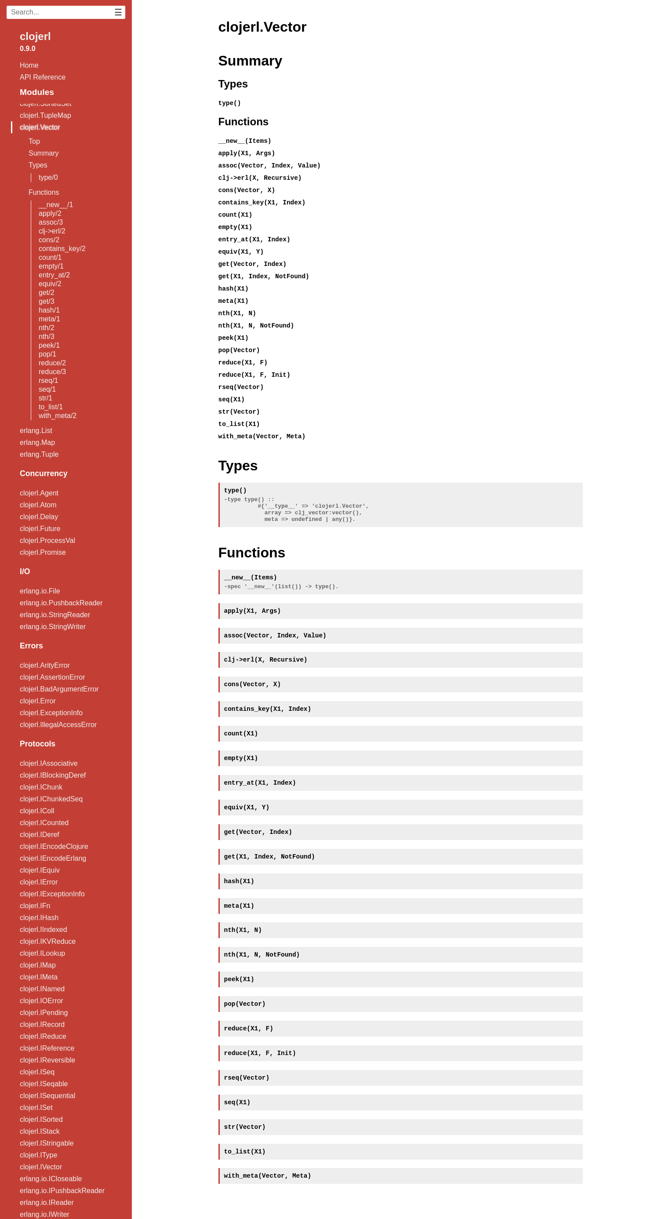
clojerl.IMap (38, 965)
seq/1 (47, 389)
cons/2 (49, 240)
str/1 (45, 398)
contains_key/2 (62, 248)
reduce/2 (52, 363)
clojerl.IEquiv (40, 870)
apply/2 (50, 213)
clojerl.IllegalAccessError (58, 724)
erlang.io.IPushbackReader (62, 1190)
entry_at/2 (54, 275)
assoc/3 (51, 222)
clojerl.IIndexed (43, 929)
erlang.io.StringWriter (53, 626)
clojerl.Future (40, 528)
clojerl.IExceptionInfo (52, 894)
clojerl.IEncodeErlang (53, 858)
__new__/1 (56, 204)
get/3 (47, 301)
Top (34, 141)
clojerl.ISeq (37, 1072)
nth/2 (47, 327)
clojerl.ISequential (47, 1095)
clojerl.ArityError (45, 665)
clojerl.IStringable (47, 1143)
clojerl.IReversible (47, 1060)
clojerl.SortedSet (45, 103)
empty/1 (51, 266)
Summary (43, 153)
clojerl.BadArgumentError (59, 689)
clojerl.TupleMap (45, 115)
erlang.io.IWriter (44, 1214)
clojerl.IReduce (43, 1036)
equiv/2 (50, 283)
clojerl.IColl (37, 811)
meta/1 (49, 319)
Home (29, 65)
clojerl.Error (38, 701)
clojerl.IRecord (42, 1024)
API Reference (42, 77)
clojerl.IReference (47, 1048)
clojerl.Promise (43, 552)
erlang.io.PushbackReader (61, 603)
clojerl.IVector (41, 1167)
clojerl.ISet (36, 1107)
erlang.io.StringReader (55, 615)
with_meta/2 (57, 415)
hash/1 (49, 310)
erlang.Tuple (39, 454)
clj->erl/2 (52, 231)
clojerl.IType (38, 1155)
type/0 (48, 177)
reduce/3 (52, 371)
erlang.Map (37, 442)
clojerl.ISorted (41, 1119)
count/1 (50, 257)
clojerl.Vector (40, 127)
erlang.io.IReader (47, 1202)
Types (38, 165)
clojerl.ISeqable (44, 1084)
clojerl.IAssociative (49, 763)
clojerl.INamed (42, 989)
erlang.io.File (40, 591)
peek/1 (49, 345)
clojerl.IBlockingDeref (53, 775)
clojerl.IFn (35, 906)
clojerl (35, 36)
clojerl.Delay (39, 516)
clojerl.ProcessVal (47, 540)
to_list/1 (51, 407)
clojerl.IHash (39, 917)
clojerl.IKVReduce (48, 941)
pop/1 (47, 354)
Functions (44, 192)
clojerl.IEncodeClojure (54, 846)
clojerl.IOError (41, 1000)
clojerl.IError (39, 882)
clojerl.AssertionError (52, 677)
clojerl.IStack (40, 1131)
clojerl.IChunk (41, 787)
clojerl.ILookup (42, 953)
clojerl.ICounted (44, 822)
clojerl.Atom (38, 505)
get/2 (47, 292)
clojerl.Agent (39, 493)
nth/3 (47, 336)
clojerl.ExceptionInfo (51, 713)
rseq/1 (48, 380)
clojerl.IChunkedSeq (51, 799)
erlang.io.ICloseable (51, 1179)
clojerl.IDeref (39, 834)
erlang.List (36, 430)
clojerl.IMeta (39, 977)
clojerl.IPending (44, 1012)
